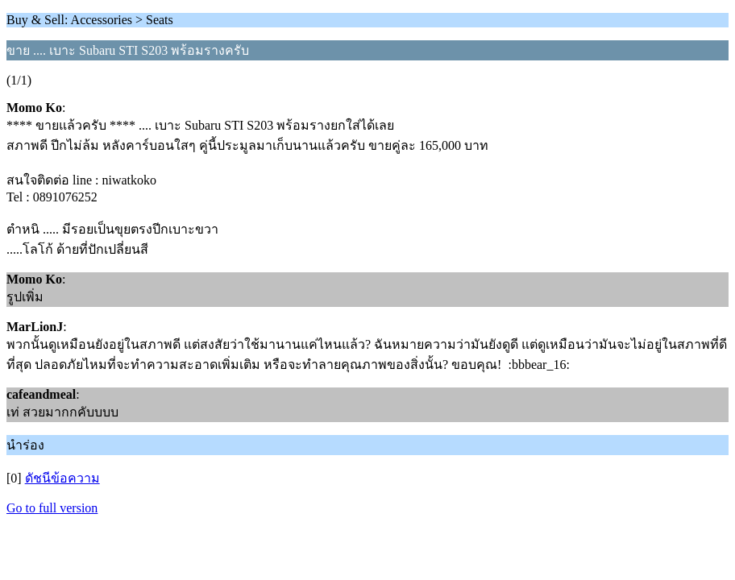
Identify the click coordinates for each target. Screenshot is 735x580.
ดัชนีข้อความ (62, 478)
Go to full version (52, 508)
